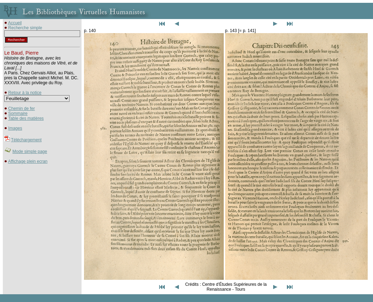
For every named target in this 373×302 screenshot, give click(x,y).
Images (15, 128)
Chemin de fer (21, 108)
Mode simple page (29, 151)
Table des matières (26, 118)
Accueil (15, 22)
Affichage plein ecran (28, 161)
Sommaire (18, 113)
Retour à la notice (24, 92)
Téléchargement (26, 139)
